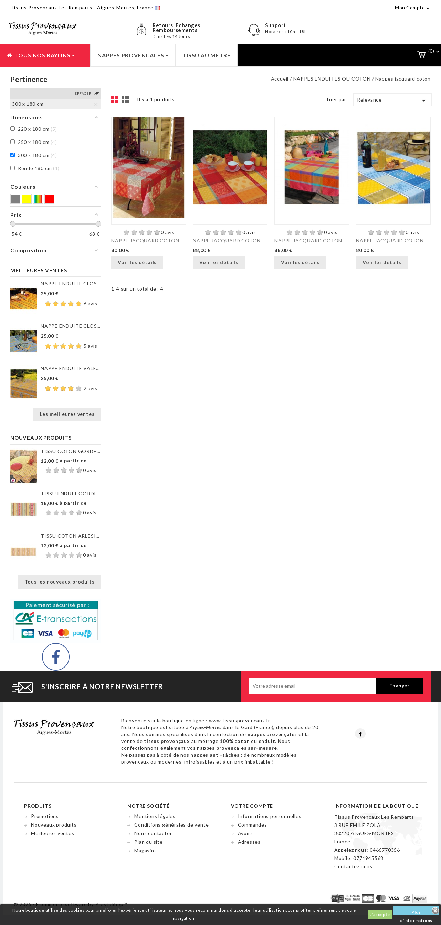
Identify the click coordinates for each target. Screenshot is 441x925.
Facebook (360, 733)
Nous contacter (153, 833)
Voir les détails (137, 262)
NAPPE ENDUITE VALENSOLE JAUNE (71, 368)
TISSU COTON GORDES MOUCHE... (71, 451)
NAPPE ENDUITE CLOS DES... (71, 283)
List (127, 101)
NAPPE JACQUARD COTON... (147, 240)
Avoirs (245, 833)
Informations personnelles (270, 816)
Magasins (145, 850)
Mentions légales (155, 816)
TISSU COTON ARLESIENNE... (71, 536)
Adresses (249, 842)
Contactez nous (353, 866)
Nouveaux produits (54, 825)
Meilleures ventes (52, 833)
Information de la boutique (376, 806)
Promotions (45, 816)
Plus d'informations (416, 912)
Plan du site (148, 842)
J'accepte (380, 914)
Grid (116, 101)
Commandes (252, 825)
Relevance (392, 100)
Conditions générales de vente (171, 825)
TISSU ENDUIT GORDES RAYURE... (71, 493)
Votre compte (252, 806)
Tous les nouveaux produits (59, 582)
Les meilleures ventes (67, 414)
